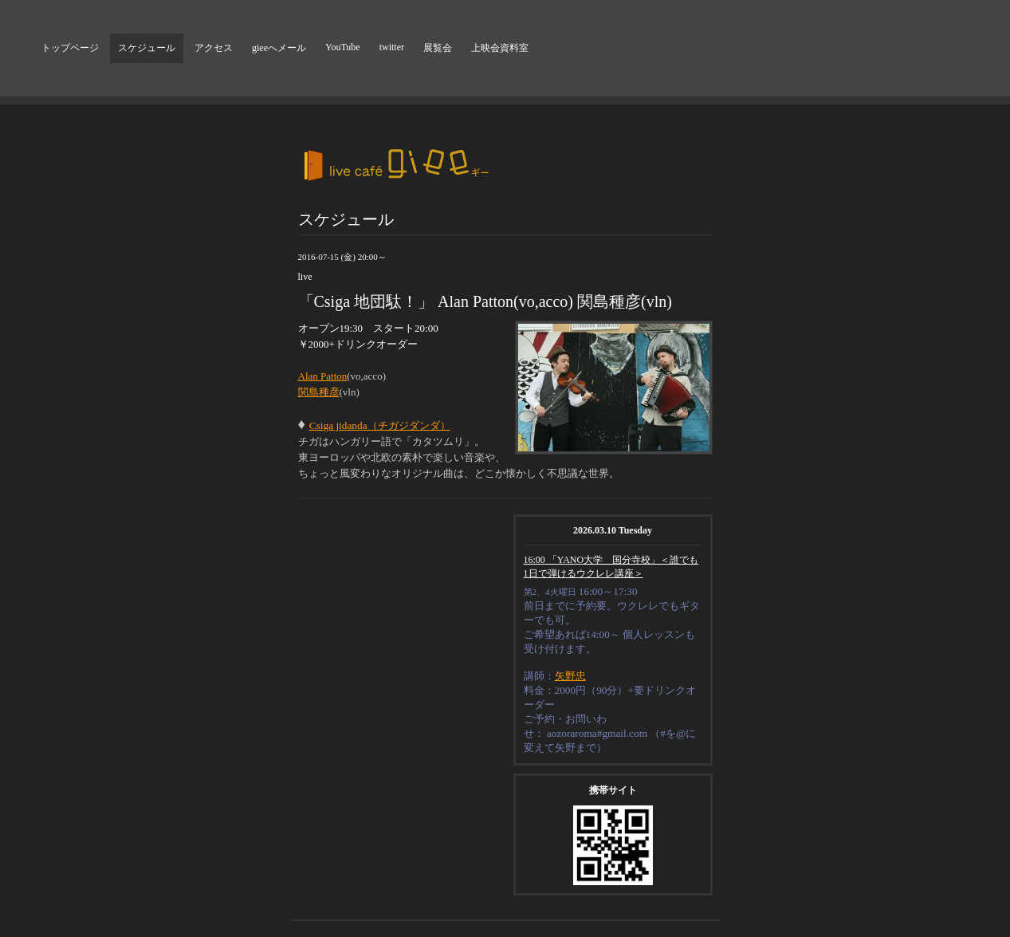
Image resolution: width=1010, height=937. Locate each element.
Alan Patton (323, 376)
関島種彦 (319, 392)
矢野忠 (570, 676)
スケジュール (146, 47)
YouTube (342, 47)
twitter (391, 47)
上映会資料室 (500, 47)
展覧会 (437, 47)
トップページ (70, 47)
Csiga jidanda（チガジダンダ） (379, 425)
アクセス (214, 47)
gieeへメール (279, 47)
